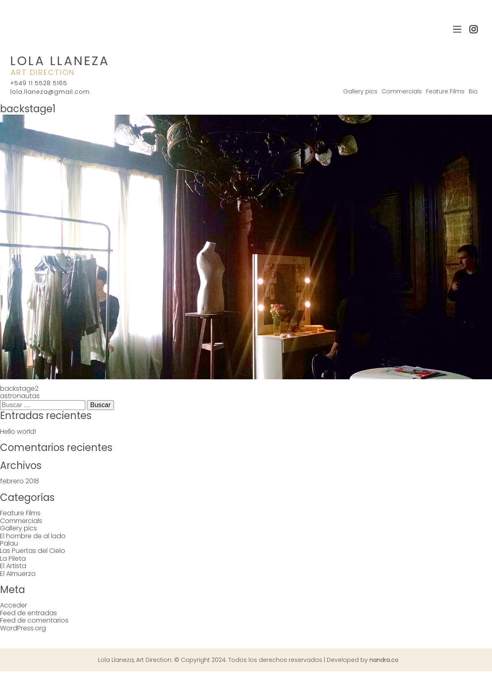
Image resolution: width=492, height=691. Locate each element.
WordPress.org (23, 628)
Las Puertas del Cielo (32, 550)
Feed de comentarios (34, 620)
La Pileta (13, 558)
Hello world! (18, 431)
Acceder (13, 605)
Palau (9, 543)
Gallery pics (360, 91)
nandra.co (384, 660)
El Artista (13, 566)
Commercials (402, 91)
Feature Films (445, 91)
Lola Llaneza (59, 61)
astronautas (20, 396)
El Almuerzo (18, 573)
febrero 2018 (19, 481)
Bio (473, 91)
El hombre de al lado (33, 536)
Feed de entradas (28, 613)
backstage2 (19, 388)
